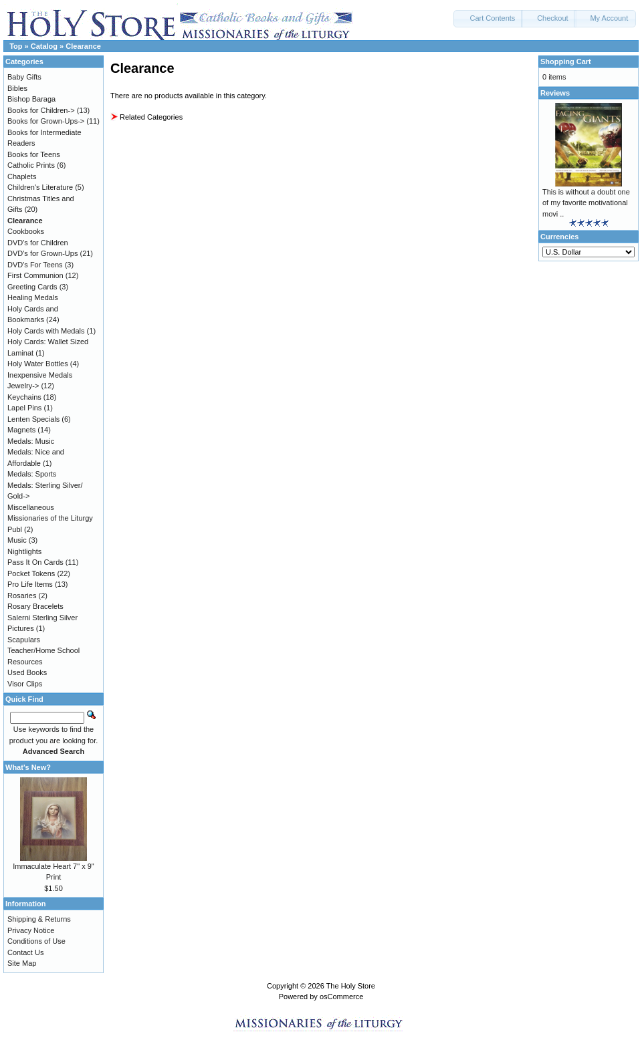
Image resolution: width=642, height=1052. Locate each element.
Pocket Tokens (31, 573)
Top (15, 46)
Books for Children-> (41, 110)
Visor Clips (24, 684)
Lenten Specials (33, 419)
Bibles (17, 88)
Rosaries (21, 595)
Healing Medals (32, 297)
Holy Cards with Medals (46, 331)
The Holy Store (350, 986)
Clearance (83, 46)
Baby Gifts (24, 77)
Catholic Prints (31, 165)
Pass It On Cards (35, 562)
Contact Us (25, 952)
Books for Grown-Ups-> (45, 121)
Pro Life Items (30, 584)
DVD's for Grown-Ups (42, 253)
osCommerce (341, 997)
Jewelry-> (23, 386)
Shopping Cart (565, 61)
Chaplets (21, 176)
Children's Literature (40, 187)
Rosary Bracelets (35, 606)
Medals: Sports (31, 474)
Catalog (44, 46)
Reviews (555, 93)
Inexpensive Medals (39, 375)
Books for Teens (33, 154)
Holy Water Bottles (37, 364)
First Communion (35, 275)
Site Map (21, 963)
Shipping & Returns (39, 919)
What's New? (28, 767)
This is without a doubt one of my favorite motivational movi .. (586, 203)
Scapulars (23, 640)
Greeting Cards (32, 287)
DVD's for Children (37, 243)
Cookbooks (25, 231)
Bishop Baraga (31, 99)
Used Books (27, 672)
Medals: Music (30, 441)
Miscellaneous (30, 507)
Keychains (24, 397)
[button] (488, 18)
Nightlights (24, 551)
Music (17, 540)
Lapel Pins (24, 408)
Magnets (21, 430)
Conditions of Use (36, 941)
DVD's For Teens (35, 265)
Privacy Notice (30, 930)
